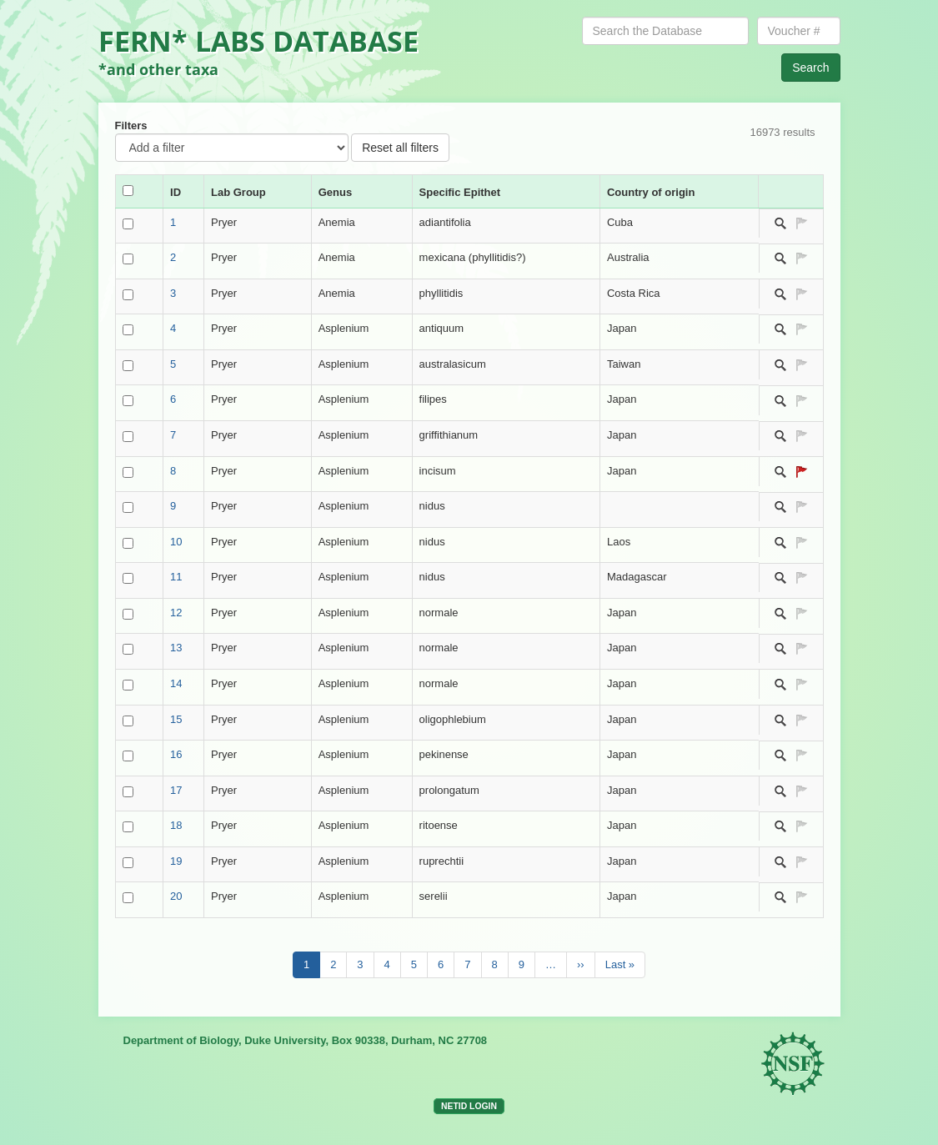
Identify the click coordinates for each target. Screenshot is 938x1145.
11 (176, 576)
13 (176, 647)
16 (176, 754)
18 (176, 825)
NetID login (469, 1106)
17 (176, 790)
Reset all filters (400, 147)
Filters (131, 125)
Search (810, 67)
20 (176, 896)
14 (176, 683)
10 (176, 541)
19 (176, 861)
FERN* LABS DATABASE (258, 41)
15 (176, 719)
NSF (794, 1065)
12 (176, 612)
